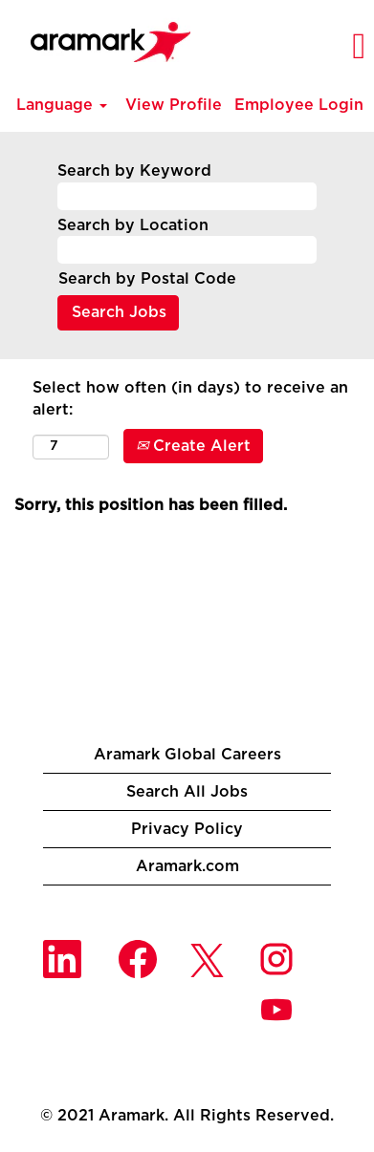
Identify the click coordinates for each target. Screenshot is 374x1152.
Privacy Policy (187, 829)
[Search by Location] (187, 250)
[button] (328, 47)
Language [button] (61, 105)
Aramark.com (187, 866)
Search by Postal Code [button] (147, 279)
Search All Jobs (187, 792)
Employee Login (298, 105)
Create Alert (193, 446)
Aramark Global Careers (187, 754)
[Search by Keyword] (187, 196)
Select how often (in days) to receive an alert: (190, 398)
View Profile (173, 105)
